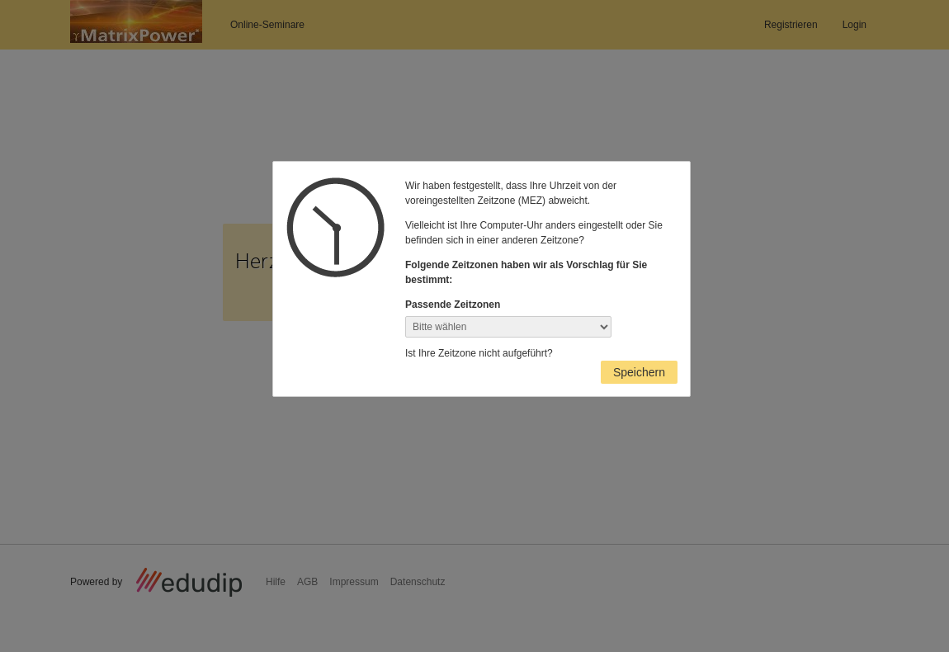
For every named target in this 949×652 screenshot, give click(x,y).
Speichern (639, 372)
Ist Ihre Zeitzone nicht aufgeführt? (479, 353)
